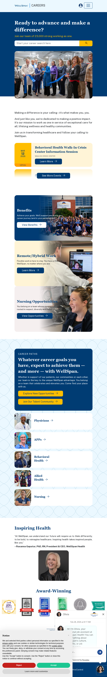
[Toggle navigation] (88, 5)
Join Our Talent (40, 401)
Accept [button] (53, 665)
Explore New (40, 393)
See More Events (53, 175)
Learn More (48, 161)
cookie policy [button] (57, 646)
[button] (68, 635)
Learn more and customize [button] (36, 671)
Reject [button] (19, 665)
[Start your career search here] (47, 43)
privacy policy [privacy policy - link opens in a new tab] (7, 643)
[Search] (85, 43)
